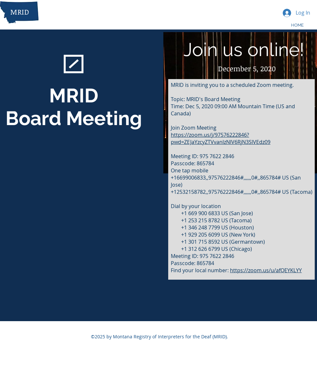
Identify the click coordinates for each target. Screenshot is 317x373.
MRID (19, 12)
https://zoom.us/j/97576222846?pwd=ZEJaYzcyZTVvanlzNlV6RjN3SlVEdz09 (220, 138)
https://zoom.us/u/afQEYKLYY (266, 270)
